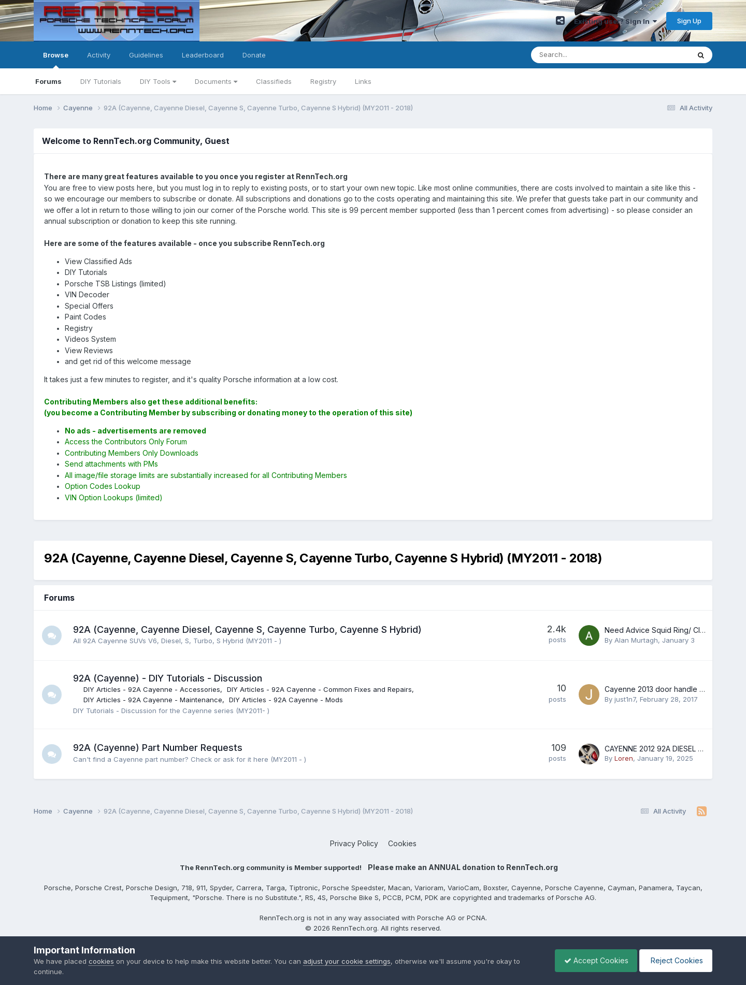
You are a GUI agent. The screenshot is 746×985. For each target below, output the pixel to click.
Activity (98, 55)
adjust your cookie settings (347, 961)
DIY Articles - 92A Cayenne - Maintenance (153, 700)
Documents (216, 81)
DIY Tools (158, 81)
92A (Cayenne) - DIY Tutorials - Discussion (168, 678)
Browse (55, 59)
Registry (323, 81)
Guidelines (146, 55)
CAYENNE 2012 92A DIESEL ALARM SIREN (674, 748)
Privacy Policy (354, 843)
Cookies (402, 843)
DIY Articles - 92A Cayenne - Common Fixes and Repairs (320, 689)
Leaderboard (203, 55)
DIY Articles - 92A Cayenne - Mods (287, 700)
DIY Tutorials (100, 81)
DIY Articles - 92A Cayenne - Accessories (152, 689)
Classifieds (274, 81)
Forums (48, 81)
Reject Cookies (674, 960)
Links (363, 81)
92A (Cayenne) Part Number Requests (158, 747)
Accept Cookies (591, 960)
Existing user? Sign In (615, 21)
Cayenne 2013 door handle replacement (673, 689)
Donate (254, 55)
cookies (101, 961)
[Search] (583, 55)
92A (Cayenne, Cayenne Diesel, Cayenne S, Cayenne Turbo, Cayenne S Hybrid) (248, 629)
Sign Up (689, 21)
